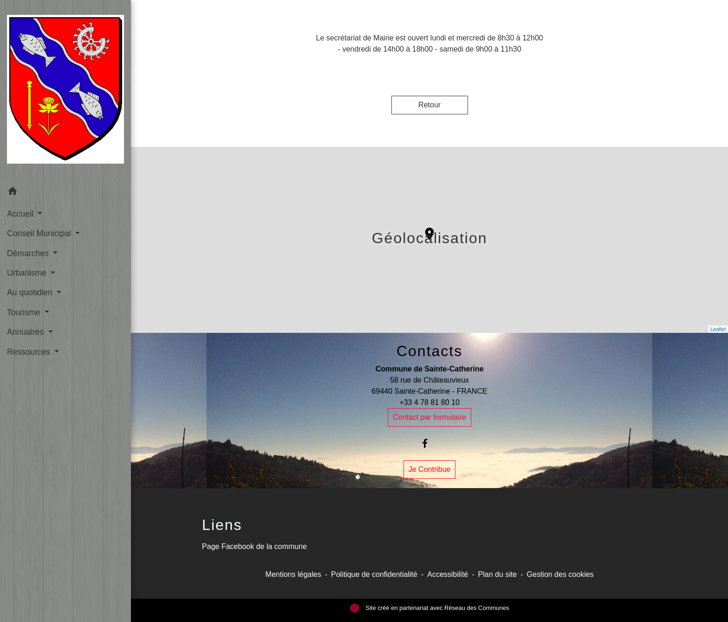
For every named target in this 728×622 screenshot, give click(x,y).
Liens (222, 524)
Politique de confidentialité (374, 574)
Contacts (429, 351)
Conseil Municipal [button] (40, 233)
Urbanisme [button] (28, 273)
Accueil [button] (21, 213)
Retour (429, 105)
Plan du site (497, 574)
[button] (65, 193)
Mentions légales (293, 574)
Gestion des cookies (560, 574)
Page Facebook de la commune (254, 546)
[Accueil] (65, 91)
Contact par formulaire (429, 417)
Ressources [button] (29, 352)
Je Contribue (430, 469)
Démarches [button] (29, 253)
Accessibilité (447, 574)
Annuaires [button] (26, 332)
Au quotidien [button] (31, 292)
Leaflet (718, 329)
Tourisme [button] (24, 312)
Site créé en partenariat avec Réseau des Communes (429, 607)
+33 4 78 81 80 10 (429, 402)
